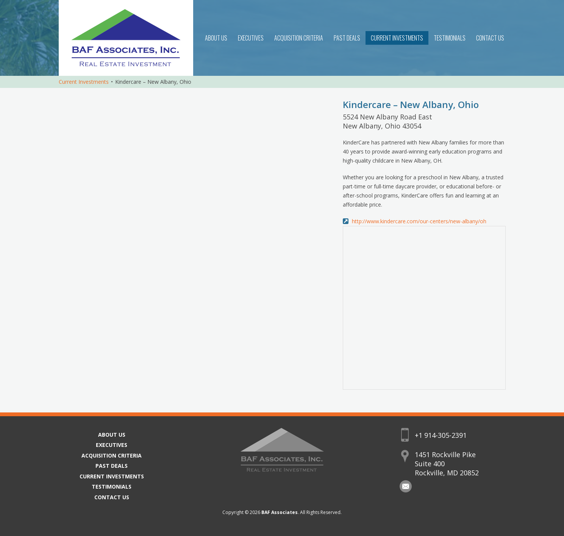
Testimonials (450, 37)
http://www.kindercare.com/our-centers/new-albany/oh (419, 221)
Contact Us (490, 37)
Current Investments (397, 37)
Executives (251, 37)
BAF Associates (279, 512)
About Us (216, 37)
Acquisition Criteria (298, 37)
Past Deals (347, 37)
